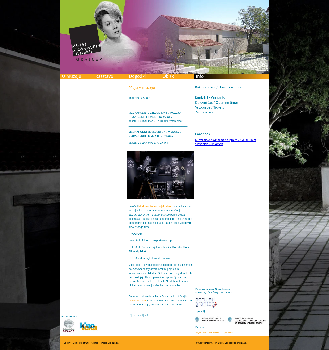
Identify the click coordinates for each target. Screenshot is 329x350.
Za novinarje (204, 112)
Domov (67, 343)
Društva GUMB (137, 300)
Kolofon (95, 343)
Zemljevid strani (81, 343)
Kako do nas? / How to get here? (220, 87)
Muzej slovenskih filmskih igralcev (85, 42)
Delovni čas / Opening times (216, 102)
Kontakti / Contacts (210, 97)
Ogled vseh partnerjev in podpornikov (214, 332)
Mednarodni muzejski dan (154, 206)
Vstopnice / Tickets (209, 107)
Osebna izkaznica (109, 343)
